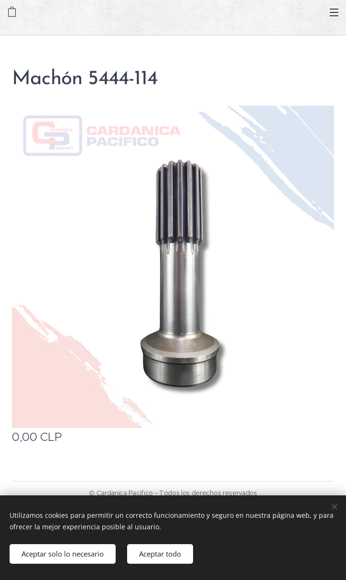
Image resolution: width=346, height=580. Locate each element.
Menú (334, 12)
